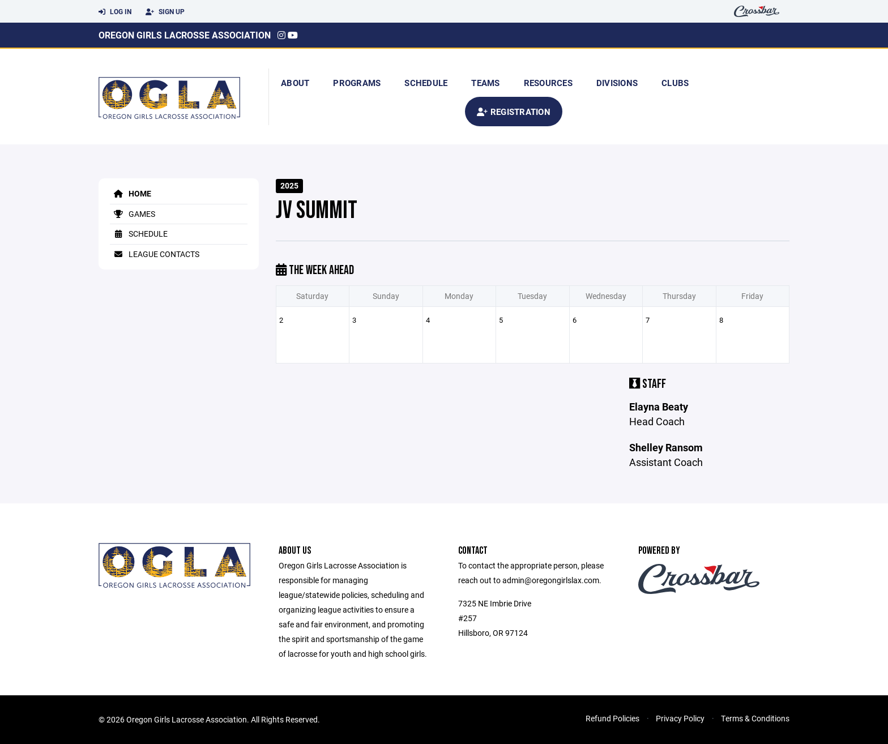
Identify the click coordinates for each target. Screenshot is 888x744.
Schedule (425, 82)
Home (130, 193)
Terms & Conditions (755, 718)
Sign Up (165, 12)
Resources (548, 82)
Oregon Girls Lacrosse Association (185, 35)
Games (132, 213)
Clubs (675, 82)
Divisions (617, 82)
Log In (115, 12)
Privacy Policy (680, 718)
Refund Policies (612, 718)
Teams (485, 82)
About (295, 82)
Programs (357, 82)
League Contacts (154, 254)
